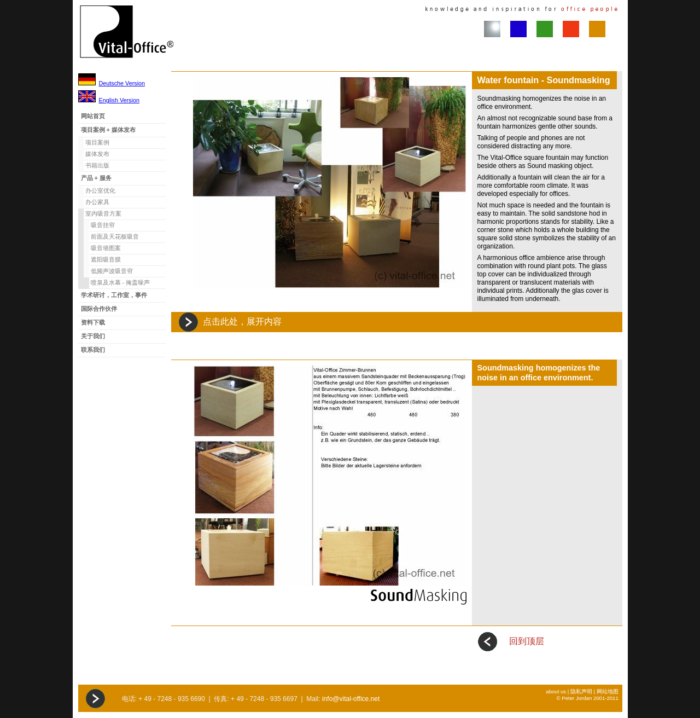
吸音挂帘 (103, 225)
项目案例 (97, 142)
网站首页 (93, 116)
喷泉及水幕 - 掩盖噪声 (120, 282)
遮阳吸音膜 (106, 259)
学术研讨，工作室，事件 (114, 295)
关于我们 (93, 336)
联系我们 (93, 349)
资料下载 (93, 322)
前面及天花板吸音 (115, 236)
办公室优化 (100, 190)
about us (556, 691)
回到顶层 (526, 641)
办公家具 (97, 202)
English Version (119, 100)
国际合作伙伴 (99, 308)
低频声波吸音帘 (112, 271)
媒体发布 (97, 153)
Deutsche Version (122, 83)
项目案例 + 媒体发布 (108, 129)
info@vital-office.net (351, 699)
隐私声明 (581, 691)
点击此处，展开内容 (242, 321)
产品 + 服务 (96, 178)
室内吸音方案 (103, 213)
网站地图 (608, 691)
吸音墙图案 (106, 248)
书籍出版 (97, 165)
